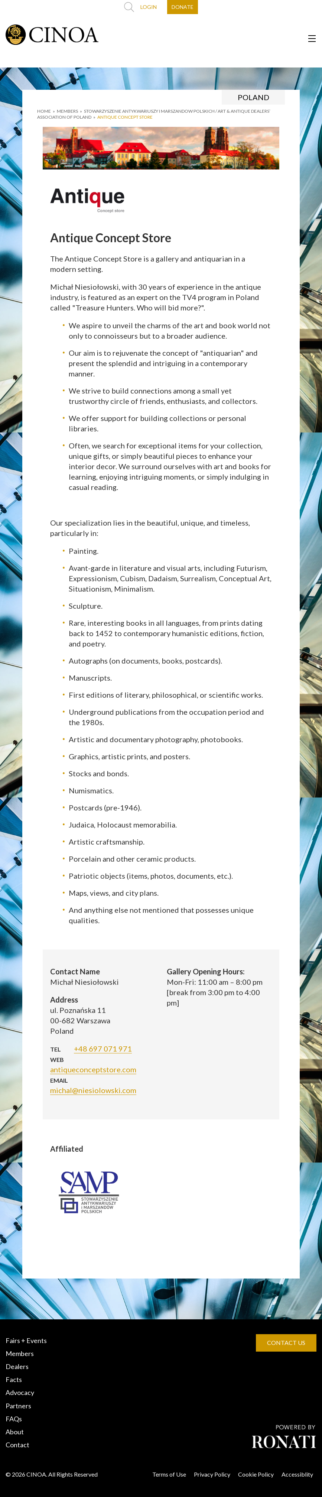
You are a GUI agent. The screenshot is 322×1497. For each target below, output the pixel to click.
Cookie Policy (256, 1474)
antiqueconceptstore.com (93, 1069)
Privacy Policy (212, 1474)
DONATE (182, 7)
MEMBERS (67, 111)
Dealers (17, 1366)
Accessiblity (297, 1474)
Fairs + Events (26, 1340)
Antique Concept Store (125, 117)
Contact (17, 1445)
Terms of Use (169, 1474)
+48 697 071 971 (103, 1048)
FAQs (14, 1419)
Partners (18, 1406)
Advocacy (20, 1392)
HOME (44, 111)
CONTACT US (286, 1342)
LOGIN (148, 7)
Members (20, 1353)
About (15, 1432)
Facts (14, 1379)
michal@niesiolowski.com (93, 1090)
